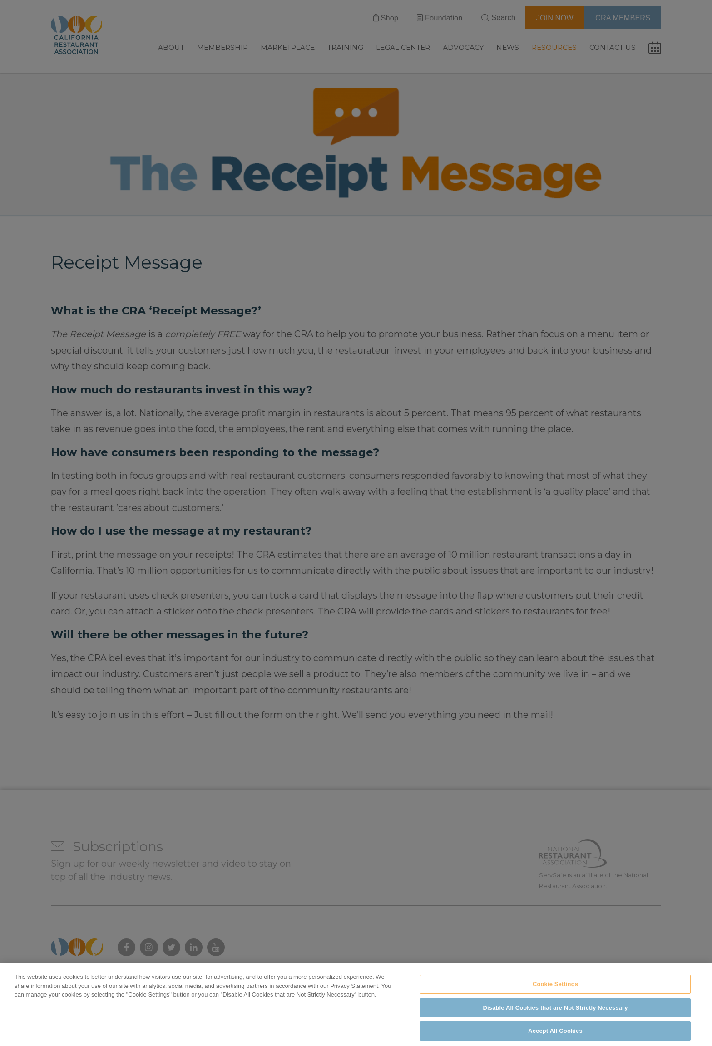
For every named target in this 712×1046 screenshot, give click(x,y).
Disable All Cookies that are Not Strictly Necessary (555, 1020)
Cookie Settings (555, 996)
